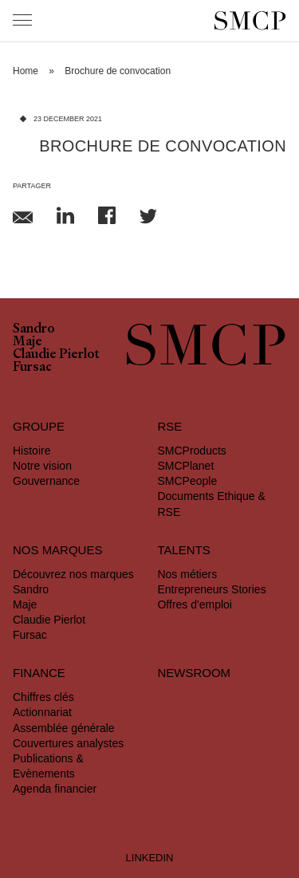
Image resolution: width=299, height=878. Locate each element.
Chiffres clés (43, 697)
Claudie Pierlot (56, 355)
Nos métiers (187, 574)
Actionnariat (42, 712)
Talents (183, 550)
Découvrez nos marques (73, 574)
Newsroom (193, 672)
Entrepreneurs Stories (211, 589)
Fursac (32, 368)
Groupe (39, 426)
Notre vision (42, 465)
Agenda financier (54, 788)
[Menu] (22, 20)
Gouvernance (46, 480)
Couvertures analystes (68, 743)
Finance (39, 672)
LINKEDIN (150, 858)
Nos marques (57, 550)
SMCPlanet (185, 465)
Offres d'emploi (194, 604)
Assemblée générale (64, 728)
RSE (169, 426)
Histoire (31, 450)
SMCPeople (187, 480)
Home (25, 71)
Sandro (34, 330)
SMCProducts (191, 450)
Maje (27, 343)
